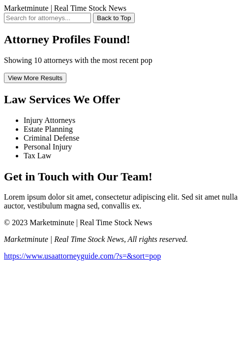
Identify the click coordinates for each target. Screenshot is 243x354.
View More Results (35, 78)
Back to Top (114, 18)
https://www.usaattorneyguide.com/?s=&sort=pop (82, 256)
